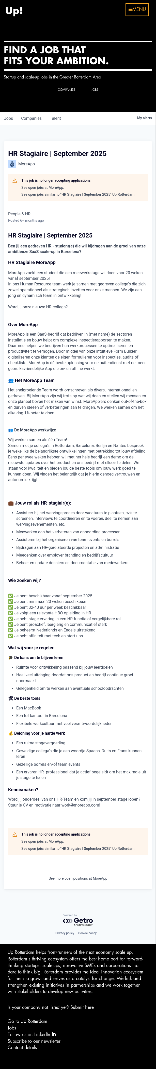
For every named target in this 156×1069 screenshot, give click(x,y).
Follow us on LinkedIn (32, 1034)
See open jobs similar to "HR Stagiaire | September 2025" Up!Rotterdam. (78, 194)
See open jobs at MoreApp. (42, 188)
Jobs (12, 1028)
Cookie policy (87, 933)
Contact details (22, 1047)
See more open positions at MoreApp (78, 878)
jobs (8, 118)
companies (31, 118)
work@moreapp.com (80, 805)
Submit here (82, 1007)
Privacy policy (64, 933)
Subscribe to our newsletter (34, 1041)
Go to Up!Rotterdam (27, 1021)
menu (137, 9)
